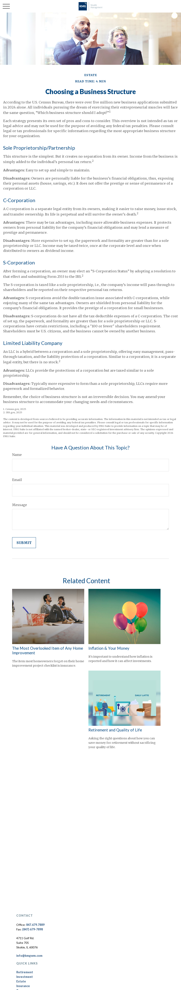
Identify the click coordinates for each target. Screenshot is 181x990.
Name (17, 455)
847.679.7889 (35, 924)
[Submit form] (24, 542)
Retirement (24, 972)
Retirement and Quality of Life (115, 730)
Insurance (23, 986)
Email (17, 480)
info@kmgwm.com (29, 955)
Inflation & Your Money (108, 648)
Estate (21, 981)
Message (19, 505)
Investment (24, 977)
